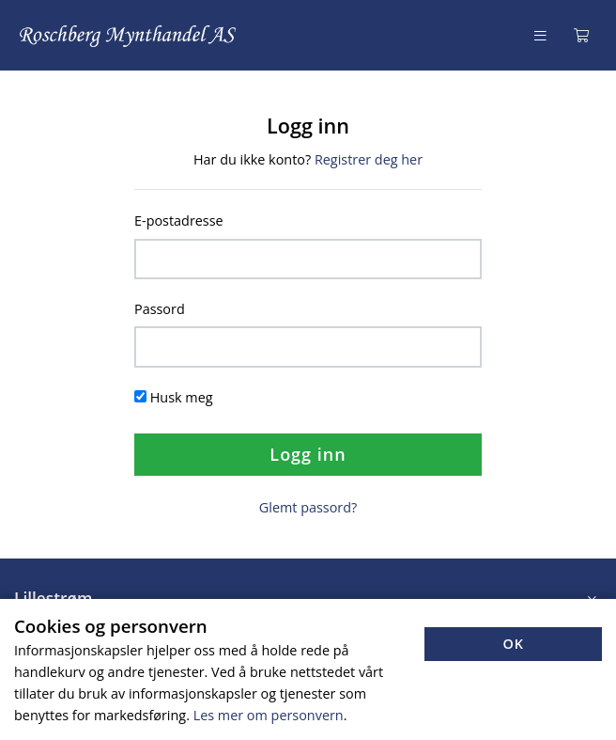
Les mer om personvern (268, 715)
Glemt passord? (308, 507)
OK (513, 644)
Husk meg (181, 397)
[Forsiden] (128, 35)
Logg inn (308, 454)
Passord (159, 309)
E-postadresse (178, 220)
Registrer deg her (369, 159)
